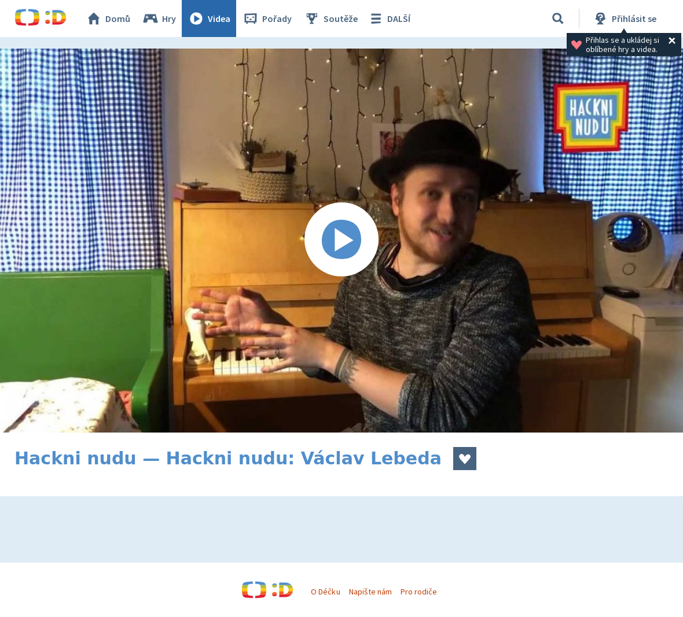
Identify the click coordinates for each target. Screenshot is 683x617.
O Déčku (325, 591)
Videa (209, 18)
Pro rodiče (419, 591)
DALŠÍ (388, 18)
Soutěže (330, 18)
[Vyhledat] (558, 18)
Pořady (267, 18)
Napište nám (370, 591)
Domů (107, 18)
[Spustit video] (341, 241)
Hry (159, 18)
